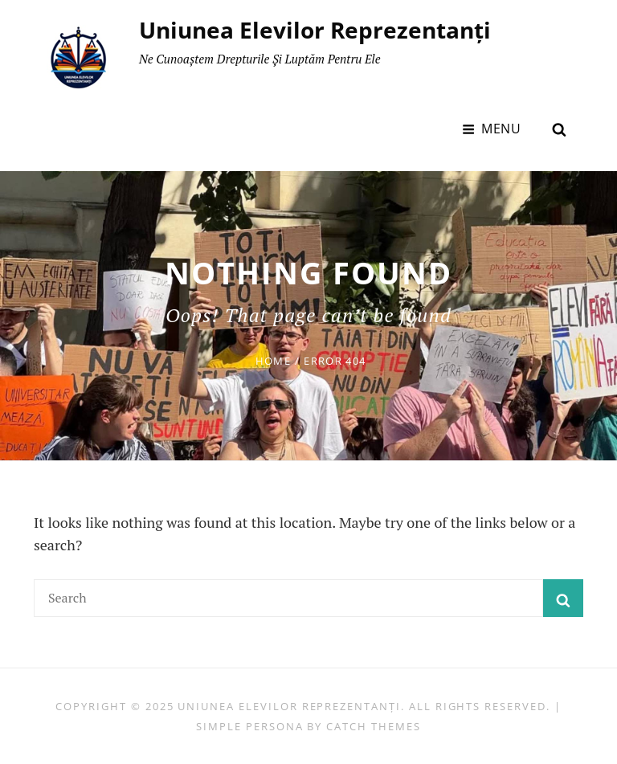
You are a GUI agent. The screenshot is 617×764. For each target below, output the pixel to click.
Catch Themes (373, 726)
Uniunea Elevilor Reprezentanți (315, 29)
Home (273, 360)
